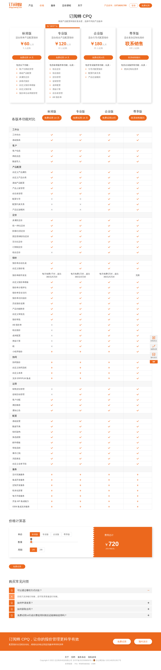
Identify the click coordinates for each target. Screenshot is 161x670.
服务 (53, 5)
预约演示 (143, 641)
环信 (76, 664)
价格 (42, 5)
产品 (31, 5)
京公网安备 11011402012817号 (107, 660)
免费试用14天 (98, 57)
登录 (134, 5)
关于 (80, 5)
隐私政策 (92, 657)
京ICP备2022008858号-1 (83, 660)
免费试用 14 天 (27, 57)
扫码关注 (154, 339)
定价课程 (66, 5)
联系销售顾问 (134, 57)
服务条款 (82, 657)
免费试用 (146, 5)
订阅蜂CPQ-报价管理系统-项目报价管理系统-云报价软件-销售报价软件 (15, 5)
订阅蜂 (93, 664)
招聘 (73, 657)
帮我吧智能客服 (84, 664)
